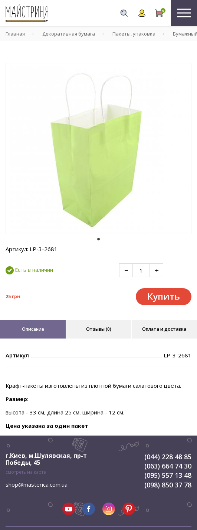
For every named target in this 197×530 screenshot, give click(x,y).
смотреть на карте (26, 472)
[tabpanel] (98, 148)
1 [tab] (98, 239)
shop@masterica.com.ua (37, 484)
